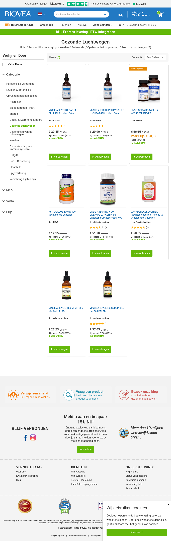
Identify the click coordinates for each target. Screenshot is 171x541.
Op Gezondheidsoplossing (103, 47)
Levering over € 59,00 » (137, 25)
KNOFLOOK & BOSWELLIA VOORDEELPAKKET (144, 112)
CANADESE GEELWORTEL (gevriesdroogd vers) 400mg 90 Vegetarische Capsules (147, 214)
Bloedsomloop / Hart (22, 107)
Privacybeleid (96, 535)
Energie (14, 113)
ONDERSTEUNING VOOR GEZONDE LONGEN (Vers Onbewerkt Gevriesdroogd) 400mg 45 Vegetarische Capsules (107, 214)
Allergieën (16, 101)
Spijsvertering (18, 173)
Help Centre (132, 471)
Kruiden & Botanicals (72, 47)
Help (120, 15)
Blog (18, 480)
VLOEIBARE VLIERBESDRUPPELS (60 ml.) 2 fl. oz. (107, 309)
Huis (23, 47)
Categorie (11, 74)
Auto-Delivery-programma (84, 484)
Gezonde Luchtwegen (22, 125)
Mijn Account (78, 471)
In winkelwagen (59, 156)
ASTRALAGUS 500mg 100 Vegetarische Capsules (62, 213)
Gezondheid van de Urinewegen (21, 133)
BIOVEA (56, 121)
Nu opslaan (85, 449)
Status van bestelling (136, 475)
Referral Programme (81, 480)
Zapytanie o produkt (136, 480)
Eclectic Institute (101, 222)
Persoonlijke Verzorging (43, 47)
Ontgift (14, 155)
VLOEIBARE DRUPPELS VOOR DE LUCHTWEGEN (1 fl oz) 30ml (107, 112)
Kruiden (14, 140)
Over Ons (21, 471)
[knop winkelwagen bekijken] (162, 14)
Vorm (8, 201)
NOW (55, 222)
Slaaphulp (15, 167)
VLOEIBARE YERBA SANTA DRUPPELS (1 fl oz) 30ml (62, 112)
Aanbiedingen (102, 25)
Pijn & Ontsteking (20, 161)
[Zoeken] (105, 14)
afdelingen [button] (47, 25)
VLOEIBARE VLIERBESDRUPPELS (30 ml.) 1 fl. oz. (66, 309)
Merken (66, 25)
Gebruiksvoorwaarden (77, 535)
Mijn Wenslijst (78, 475)
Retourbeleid (132, 488)
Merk (8, 190)
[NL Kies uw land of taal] (41, 14)
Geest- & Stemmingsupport (26, 119)
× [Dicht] (168, 504)
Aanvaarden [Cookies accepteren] (136, 532)
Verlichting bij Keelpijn (23, 179)
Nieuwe (82, 25)
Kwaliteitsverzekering (27, 475)
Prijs (7, 212)
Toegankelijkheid (57, 535)
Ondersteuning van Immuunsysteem (21, 148)
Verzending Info (134, 484)
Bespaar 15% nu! (19, 25)
